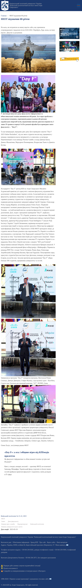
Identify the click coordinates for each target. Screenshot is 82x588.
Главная (3, 16)
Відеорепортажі (23, 524)
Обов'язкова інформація (21, 542)
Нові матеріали (62, 542)
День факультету (13, 521)
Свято (3, 521)
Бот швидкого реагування (47, 558)
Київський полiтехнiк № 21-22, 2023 (13, 516)
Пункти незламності (10, 568)
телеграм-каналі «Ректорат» (36, 571)
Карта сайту (51, 542)
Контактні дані (6, 542)
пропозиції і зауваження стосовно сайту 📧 (36, 579)
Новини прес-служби (8, 524)
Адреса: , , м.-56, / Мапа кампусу (33, 545)
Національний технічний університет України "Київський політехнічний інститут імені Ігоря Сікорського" (25, 5)
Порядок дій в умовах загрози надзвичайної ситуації (21, 566)
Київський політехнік (37, 524)
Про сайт (42, 542)
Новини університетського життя (11, 527)
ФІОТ (3, 519)
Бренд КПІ (34, 542)
